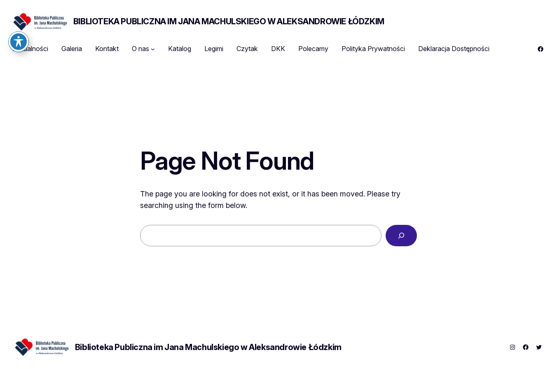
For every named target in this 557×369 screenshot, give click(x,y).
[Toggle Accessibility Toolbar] (18, 25)
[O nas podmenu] (153, 49)
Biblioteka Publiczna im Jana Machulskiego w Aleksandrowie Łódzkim (228, 21)
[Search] (401, 235)
